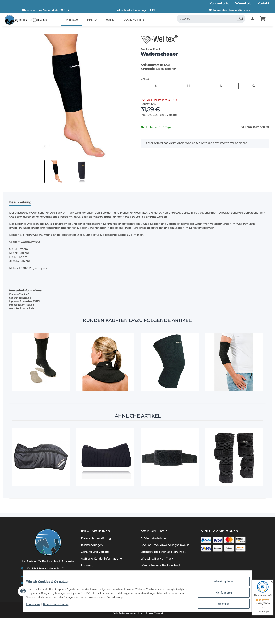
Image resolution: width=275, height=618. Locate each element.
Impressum (36, 606)
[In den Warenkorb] (9, 31)
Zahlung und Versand (95, 552)
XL (255, 85)
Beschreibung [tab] (20, 202)
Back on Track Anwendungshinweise (165, 545)
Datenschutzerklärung (59, 606)
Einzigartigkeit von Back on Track (163, 552)
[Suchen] (211, 19)
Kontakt (263, 3)
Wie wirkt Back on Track (157, 558)
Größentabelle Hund (154, 538)
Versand (172, 115)
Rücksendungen (92, 545)
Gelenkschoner (166, 69)
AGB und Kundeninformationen (102, 558)
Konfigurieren (221, 594)
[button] (252, 18)
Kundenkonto (219, 3)
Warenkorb (243, 3)
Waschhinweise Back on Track (161, 565)
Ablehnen (220, 604)
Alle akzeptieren (220, 584)
